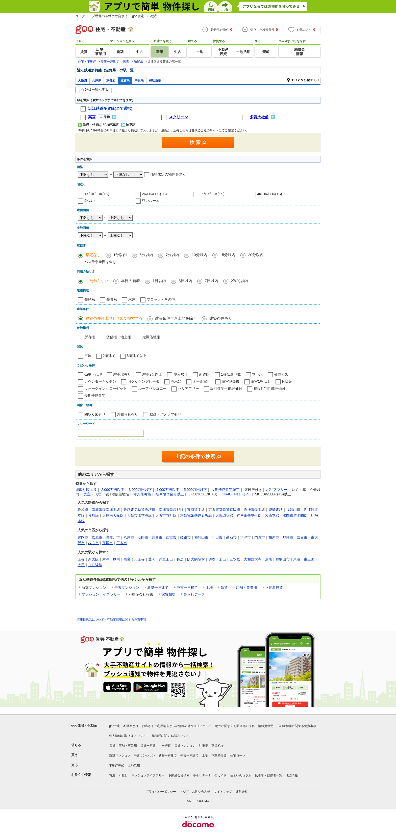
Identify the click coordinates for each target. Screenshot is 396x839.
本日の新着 (130, 280)
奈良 (127, 559)
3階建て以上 (136, 356)
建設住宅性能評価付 (269, 388)
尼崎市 (288, 537)
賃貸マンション (184, 745)
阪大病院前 (196, 559)
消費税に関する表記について (171, 736)
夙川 (116, 559)
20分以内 (256, 255)
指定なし (93, 255)
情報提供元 (265, 726)
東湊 (296, 559)
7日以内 (211, 280)
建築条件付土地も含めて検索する (114, 318)
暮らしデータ (194, 594)
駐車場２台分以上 (170, 494)
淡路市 (143, 537)
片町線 (93, 515)
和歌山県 (155, 80)
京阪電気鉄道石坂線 (196, 515)
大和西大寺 (252, 559)
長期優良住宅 (95, 396)
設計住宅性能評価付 (226, 388)
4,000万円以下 (167, 490)
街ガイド (220, 775)
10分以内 (199, 255)
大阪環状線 (224, 515)
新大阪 (93, 559)
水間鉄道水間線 (295, 515)
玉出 (222, 559)
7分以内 (172, 255)
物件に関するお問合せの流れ (235, 726)
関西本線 (272, 515)
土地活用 (134, 765)
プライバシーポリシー (161, 791)
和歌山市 (201, 537)
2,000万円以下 (112, 490)
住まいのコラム (240, 775)
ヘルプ (184, 791)
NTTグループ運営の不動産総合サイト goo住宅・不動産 (116, 16)
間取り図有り (95, 414)
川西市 (157, 537)
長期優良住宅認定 (225, 490)
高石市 (231, 537)
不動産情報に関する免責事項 (126, 619)
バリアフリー (188, 388)
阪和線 (83, 510)
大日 (81, 565)
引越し (123, 775)
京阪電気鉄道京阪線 (224, 510)
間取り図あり (86, 490)
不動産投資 (274, 587)
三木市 (121, 543)
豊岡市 (83, 537)
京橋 (268, 559)
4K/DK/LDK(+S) (269, 194)
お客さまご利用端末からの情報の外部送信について (177, 726)
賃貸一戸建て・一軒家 (155, 745)
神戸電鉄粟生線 (249, 515)
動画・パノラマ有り (165, 414)
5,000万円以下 (195, 490)
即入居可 (181, 374)
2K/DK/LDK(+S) (154, 194)
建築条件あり (220, 318)
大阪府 (82, 80)
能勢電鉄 (275, 510)
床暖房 (287, 381)
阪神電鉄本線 (254, 510)
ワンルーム (151, 201)
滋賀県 (125, 80)
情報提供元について (90, 619)
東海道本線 (196, 510)
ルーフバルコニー (152, 388)
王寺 (81, 559)
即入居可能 (142, 494)
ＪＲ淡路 (95, 565)
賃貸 (224, 587)
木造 (131, 299)
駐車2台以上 (152, 374)
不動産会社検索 (178, 775)
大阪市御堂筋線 (139, 515)
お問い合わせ (201, 791)
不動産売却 (116, 765)
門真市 (259, 537)
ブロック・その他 (161, 299)
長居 (180, 559)
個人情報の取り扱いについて (128, 736)
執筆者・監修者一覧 (268, 775)
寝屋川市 (113, 537)
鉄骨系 (111, 299)
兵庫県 (96, 80)
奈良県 (139, 80)
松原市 (97, 537)
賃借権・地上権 (118, 337)
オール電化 (201, 381)
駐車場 (203, 745)
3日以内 (185, 280)
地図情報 (292, 775)
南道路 (204, 374)
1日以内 (159, 280)
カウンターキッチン (100, 381)
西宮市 (171, 537)
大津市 (245, 537)
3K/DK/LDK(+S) (212, 194)
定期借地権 (151, 337)
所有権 (89, 337)
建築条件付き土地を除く (176, 318)
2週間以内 (239, 280)
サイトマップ (223, 791)
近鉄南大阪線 (112, 515)
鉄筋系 (89, 299)
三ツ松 (235, 559)
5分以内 (146, 255)
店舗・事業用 (246, 587)
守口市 (217, 537)
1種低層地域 (231, 374)
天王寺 (139, 559)
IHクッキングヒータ (143, 381)
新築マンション (119, 755)
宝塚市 (107, 543)
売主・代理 (93, 374)
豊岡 (151, 559)
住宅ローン (237, 755)
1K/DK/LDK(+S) (96, 194)
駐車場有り (122, 374)
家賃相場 (168, 594)
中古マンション (126, 587)
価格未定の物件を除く (168, 174)
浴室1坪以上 (260, 381)
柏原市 (273, 537)
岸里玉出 (166, 559)
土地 (209, 587)
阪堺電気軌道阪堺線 (139, 510)
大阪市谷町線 (166, 515)
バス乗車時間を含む (100, 262)
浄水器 (176, 381)
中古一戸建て (187, 587)
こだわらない (97, 280)
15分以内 (228, 255)
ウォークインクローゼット (105, 388)
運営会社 (242, 791)
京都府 (110, 80)
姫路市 (185, 537)
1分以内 (120, 255)
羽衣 (211, 559)
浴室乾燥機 (230, 381)
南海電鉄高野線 (171, 510)
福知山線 (293, 510)
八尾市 (128, 537)
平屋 (87, 356)
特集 (112, 775)
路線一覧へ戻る (93, 90)
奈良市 (302, 537)
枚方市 (93, 543)
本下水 (257, 374)
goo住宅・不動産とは (123, 726)
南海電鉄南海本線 (106, 510)
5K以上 (90, 201)
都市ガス (281, 374)
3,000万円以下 (140, 490)
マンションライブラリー (101, 594)
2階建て (109, 356)
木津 (105, 559)
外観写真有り (127, 414)
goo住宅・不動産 (84, 725)
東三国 (309, 559)
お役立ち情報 (81, 775)
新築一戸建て (157, 587)
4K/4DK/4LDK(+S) (236, 494)
